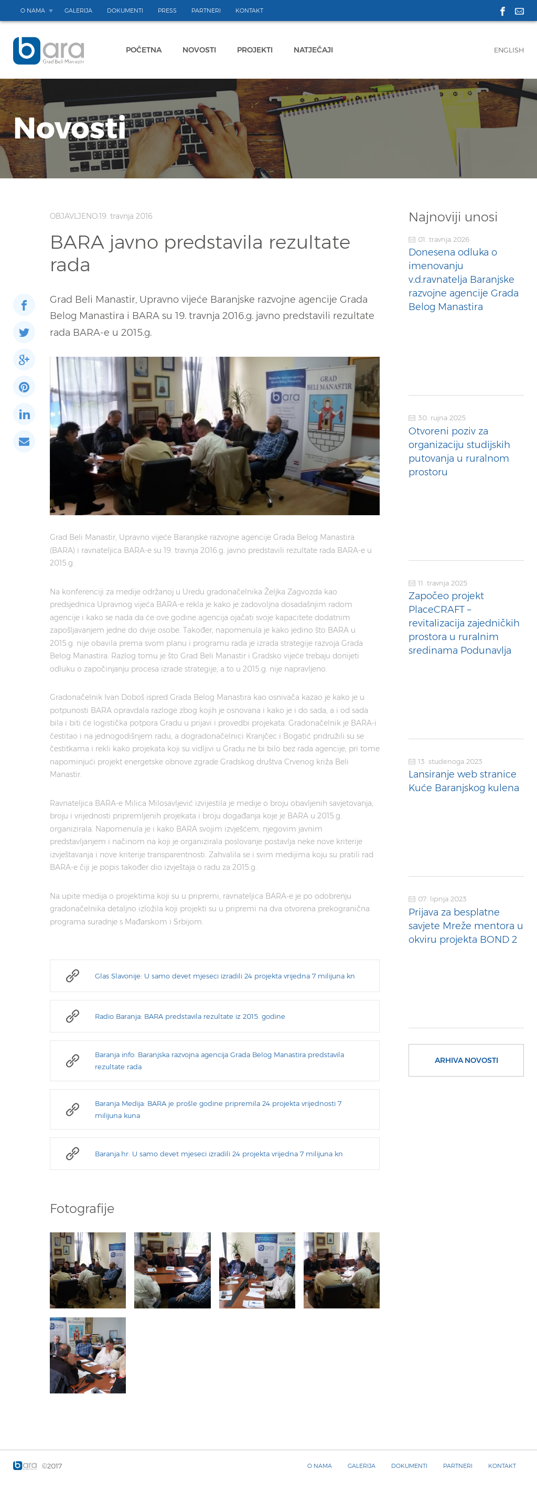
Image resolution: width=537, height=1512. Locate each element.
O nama (32, 10)
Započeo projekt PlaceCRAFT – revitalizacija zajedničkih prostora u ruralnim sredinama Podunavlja (464, 623)
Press (167, 10)
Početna (144, 50)
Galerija (78, 10)
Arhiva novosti (466, 1060)
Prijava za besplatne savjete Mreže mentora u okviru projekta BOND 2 (466, 926)
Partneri (206, 10)
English (509, 50)
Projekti (255, 50)
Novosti (199, 50)
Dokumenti (125, 10)
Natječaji (313, 50)
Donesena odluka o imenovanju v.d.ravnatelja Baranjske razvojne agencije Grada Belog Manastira (464, 280)
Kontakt (249, 10)
